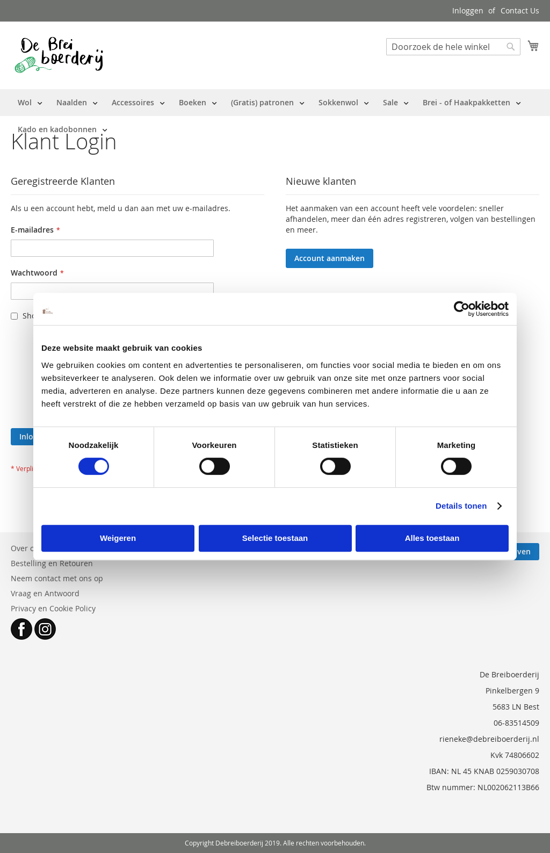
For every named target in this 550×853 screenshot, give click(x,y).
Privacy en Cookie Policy (53, 608)
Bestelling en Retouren (52, 563)
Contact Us (520, 10)
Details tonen (461, 505)
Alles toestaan (432, 538)
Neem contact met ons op (57, 578)
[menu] (275, 116)
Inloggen (467, 10)
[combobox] (453, 46)
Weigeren (118, 538)
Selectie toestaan (275, 538)
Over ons (27, 548)
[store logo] (59, 55)
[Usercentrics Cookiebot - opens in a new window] (462, 309)
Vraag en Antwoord (45, 593)
